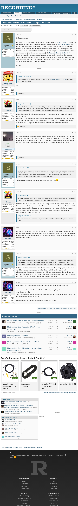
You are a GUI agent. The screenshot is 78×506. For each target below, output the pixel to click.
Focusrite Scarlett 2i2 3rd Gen (59, 53)
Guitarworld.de (53, 501)
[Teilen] (72, 34)
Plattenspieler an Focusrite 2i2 (18, 336)
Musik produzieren (25, 331)
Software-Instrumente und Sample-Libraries (15, 409)
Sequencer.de (54, 498)
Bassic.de (54, 503)
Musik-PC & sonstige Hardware (26, 323)
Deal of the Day (16, 413)
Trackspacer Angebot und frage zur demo (18, 411)
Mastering (17, 438)
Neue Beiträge (5, 16)
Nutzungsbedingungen (22, 455)
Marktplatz (41, 13)
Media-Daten (59, 455)
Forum (24, 481)
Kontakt (12, 455)
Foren (17, 13)
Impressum (51, 455)
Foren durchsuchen (16, 16)
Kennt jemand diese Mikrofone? (15, 402)
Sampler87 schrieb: (23, 76)
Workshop (54, 488)
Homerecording (24, 496)
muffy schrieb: (22, 195)
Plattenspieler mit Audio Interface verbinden (24, 342)
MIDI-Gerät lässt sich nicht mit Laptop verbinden (25, 321)
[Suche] (74, 13)
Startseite (6, 13)
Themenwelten (24, 488)
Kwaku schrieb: (22, 168)
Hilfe (40, 455)
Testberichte (53, 483)
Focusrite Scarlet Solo (62, 42)
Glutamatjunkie (68, 337)
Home (54, 481)
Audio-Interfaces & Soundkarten (26, 352)
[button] (12, 13)
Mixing (20, 421)
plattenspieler (24, 25)
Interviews (54, 486)
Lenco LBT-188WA (63, 44)
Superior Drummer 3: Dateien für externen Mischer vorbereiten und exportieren (18, 406)
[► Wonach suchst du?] (16, 30)
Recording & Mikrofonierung (24, 344)
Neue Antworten (8, 399)
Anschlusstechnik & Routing (25, 337)
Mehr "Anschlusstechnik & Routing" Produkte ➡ (60, 392)
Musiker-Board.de (54, 496)
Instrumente (24, 501)
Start (11, 457)
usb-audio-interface (35, 25)
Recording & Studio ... (24, 498)
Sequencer (24, 503)
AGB (44, 455)
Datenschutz (34, 455)
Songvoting (28, 13)
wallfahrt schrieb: (23, 257)
